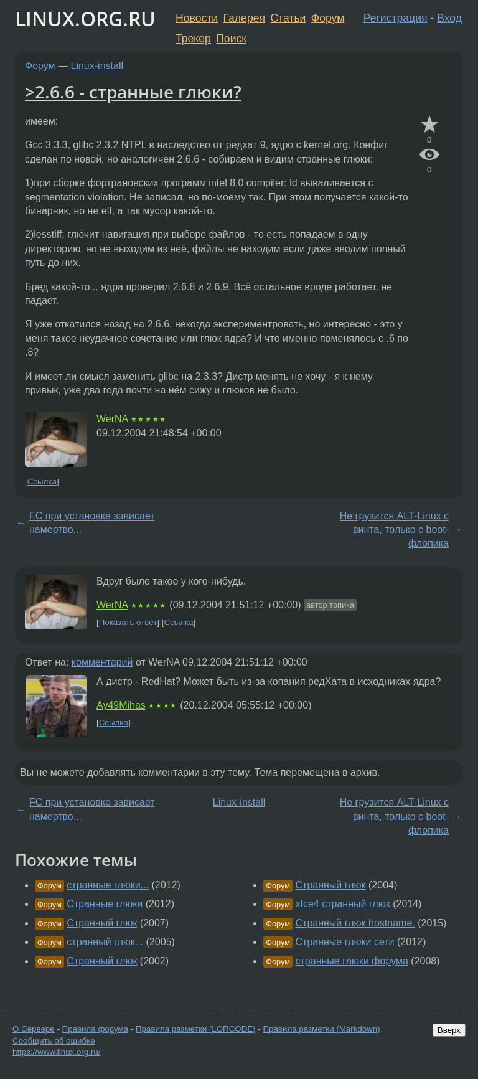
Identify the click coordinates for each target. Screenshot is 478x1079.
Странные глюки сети (345, 941)
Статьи (288, 18)
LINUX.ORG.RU (85, 18)
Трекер (193, 38)
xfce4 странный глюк (343, 903)
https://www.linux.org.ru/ (56, 1052)
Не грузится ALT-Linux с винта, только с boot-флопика (394, 530)
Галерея (244, 18)
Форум (327, 18)
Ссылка (42, 481)
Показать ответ (128, 622)
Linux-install (97, 65)
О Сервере (33, 1029)
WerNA (112, 418)
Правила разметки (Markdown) (321, 1029)
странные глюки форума (352, 961)
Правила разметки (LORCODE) (196, 1029)
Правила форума (95, 1029)
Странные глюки (105, 903)
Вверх (449, 1030)
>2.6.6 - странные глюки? (133, 91)
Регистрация (395, 18)
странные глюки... (108, 885)
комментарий (102, 662)
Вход (449, 18)
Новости (197, 18)
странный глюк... (105, 941)
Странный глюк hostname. (355, 923)
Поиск (231, 38)
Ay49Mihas (121, 705)
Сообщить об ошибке (53, 1040)
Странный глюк (102, 923)
